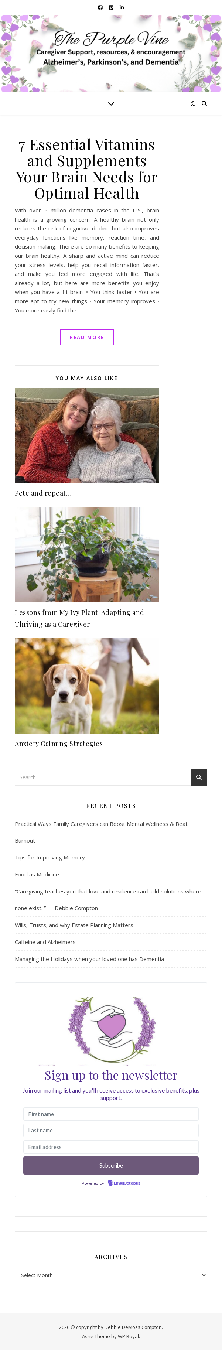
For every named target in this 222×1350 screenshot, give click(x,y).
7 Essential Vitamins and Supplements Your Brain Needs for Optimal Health (87, 168)
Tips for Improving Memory (50, 857)
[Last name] (111, 1130)
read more (87, 337)
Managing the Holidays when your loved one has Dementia (89, 959)
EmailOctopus (127, 1183)
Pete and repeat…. (44, 493)
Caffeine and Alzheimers (45, 942)
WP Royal (128, 1336)
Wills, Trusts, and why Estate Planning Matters (74, 925)
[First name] (111, 1114)
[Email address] (111, 1147)
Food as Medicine (37, 874)
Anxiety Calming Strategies (59, 743)
